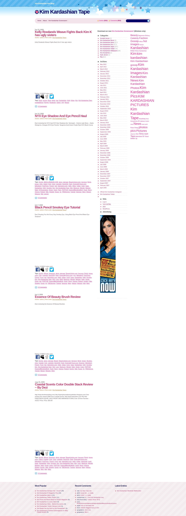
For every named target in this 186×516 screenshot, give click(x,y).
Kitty (71, 188)
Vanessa (79, 192)
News (137, 123)
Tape (132, 136)
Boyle (89, 182)
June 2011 (103, 87)
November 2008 (105, 155)
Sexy (141, 134)
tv (143, 136)
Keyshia (49, 188)
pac (40, 281)
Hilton (74, 186)
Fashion (143, 38)
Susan (57, 192)
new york (145, 124)
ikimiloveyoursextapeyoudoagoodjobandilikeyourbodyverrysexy (97, 503)
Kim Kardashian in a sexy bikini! (47, 502)
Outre (55, 190)
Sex (137, 134)
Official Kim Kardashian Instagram (111, 192)
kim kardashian (138, 56)
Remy (90, 190)
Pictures (141, 130)
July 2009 (103, 136)
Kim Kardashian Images (139, 69)
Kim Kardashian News (107, 42)
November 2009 (105, 127)
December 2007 (105, 174)
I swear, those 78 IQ (93, 499)
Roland (42, 192)
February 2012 (104, 71)
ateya (60, 182)
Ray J (102, 57)
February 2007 (104, 185)
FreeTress (45, 186)
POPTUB (65, 190)
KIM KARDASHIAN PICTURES (142, 100)
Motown (87, 188)
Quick (85, 190)
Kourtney (142, 119)
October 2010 (104, 106)
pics (133, 130)
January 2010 (104, 122)
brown (37, 184)
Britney (147, 35)
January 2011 (104, 99)
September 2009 (105, 132)
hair (56, 186)
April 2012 (103, 66)
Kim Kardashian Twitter (107, 48)
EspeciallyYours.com (79, 184)
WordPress (106, 209)
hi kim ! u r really (86, 495)
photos (143, 127)
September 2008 (105, 160)
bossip (45, 100)
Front (41, 277)
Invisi (83, 186)
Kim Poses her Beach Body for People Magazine (52, 499)
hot (145, 41)
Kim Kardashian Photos (137, 84)
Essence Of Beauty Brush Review (57, 297)
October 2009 (104, 129)
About (45, 20)
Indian (79, 186)
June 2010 (103, 115)
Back (40, 100)
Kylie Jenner (104, 55)
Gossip (134, 41)
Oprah (51, 190)
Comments (114, 20)
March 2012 (104, 69)
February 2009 (104, 148)
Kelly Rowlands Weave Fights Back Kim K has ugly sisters (63, 33)
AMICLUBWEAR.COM (51, 182)
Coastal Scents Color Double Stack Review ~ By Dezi (64, 386)
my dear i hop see (85, 491)
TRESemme (66, 192)
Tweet (147, 136)
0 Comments (42, 106)
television (138, 136)
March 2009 (104, 146)
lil (138, 121)
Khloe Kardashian (141, 51)
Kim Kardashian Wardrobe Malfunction (129, 491)
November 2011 (105, 78)
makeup (142, 121)
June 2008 (103, 167)
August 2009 (104, 134)
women (46, 194)
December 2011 (105, 76)
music (147, 121)
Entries (101, 20)
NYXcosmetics (43, 190)
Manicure (76, 188)
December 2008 (105, 153)
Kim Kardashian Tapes (59, 37)
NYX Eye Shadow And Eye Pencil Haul (61, 116)
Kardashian (62, 100)
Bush (49, 100)
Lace (57, 279)
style (146, 134)
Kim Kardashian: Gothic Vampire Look (49, 506)
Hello (70, 186)
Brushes (89, 361)
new (131, 124)
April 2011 (103, 92)
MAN (61, 279)
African (46, 273)
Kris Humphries (105, 53)
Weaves (37, 194)
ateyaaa (65, 182)
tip (60, 192)
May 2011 (103, 90)
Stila (47, 192)
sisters (59, 102)
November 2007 (105, 176)
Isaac (87, 186)
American (52, 273)
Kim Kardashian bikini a (44, 495)
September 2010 (105, 108)
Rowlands (52, 102)
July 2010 (103, 113)
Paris (59, 190)
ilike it (86, 512)
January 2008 (104, 171)
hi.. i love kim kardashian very (94, 497)
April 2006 (103, 188)
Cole (49, 184)
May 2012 (103, 64)
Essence (81, 363)
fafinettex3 (38, 186)
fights (53, 100)
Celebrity (134, 38)
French (51, 186)
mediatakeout (39, 102)
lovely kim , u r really (87, 493)
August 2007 (104, 183)
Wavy (84, 192)
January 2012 (104, 73)
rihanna (37, 192)
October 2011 (104, 80)
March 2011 (104, 94)
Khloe (73, 100)
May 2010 (103, 118)
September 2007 (105, 181)
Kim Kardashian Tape (64, 12)
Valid (107, 204)
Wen (42, 469)
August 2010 (104, 111)
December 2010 (105, 101)
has (57, 100)
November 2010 (105, 104)
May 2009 (103, 141)
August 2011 (104, 83)
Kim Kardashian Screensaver (58, 20)
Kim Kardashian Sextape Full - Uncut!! (49, 491)
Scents (71, 369)
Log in (105, 202)
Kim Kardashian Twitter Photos (46, 497)
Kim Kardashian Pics (106, 44)
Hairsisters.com (63, 186)
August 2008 (104, 162)
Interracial (84, 461)
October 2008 (104, 157)
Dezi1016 (65, 184)
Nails (36, 190)
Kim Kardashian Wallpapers (109, 50)
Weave (67, 102)
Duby (70, 184)
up (136, 138)
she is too (88, 510)
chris (41, 184)
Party (136, 128)
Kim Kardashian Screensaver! (123, 31)
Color (53, 184)
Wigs (88, 283)
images (134, 44)
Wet (42, 194)
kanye (142, 44)
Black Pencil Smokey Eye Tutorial (57, 207)
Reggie (46, 102)
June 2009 (103, 139)
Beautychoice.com (75, 182)
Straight (51, 192)
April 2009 (103, 143)
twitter (132, 138)
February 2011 (104, 97)
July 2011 (103, 85)
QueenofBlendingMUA (76, 190)
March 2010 (104, 120)
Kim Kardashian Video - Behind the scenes (50, 504)
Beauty (56, 361)
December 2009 (105, 125)
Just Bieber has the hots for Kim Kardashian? (51, 508)
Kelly (68, 100)
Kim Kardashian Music (107, 40)
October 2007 (104, 178)
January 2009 (104, 150)
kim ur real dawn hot (87, 505)
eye (74, 275)
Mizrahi (82, 188)
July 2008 (103, 164)
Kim (76, 100)
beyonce (84, 182)
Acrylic (41, 182)
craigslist (58, 184)
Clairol (45, 184)
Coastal (41, 363)
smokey (86, 281)
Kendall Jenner (105, 38)
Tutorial (73, 192)
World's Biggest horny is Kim (90, 508)
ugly (62, 102)
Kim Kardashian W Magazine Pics (47, 493)
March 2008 (104, 169)
